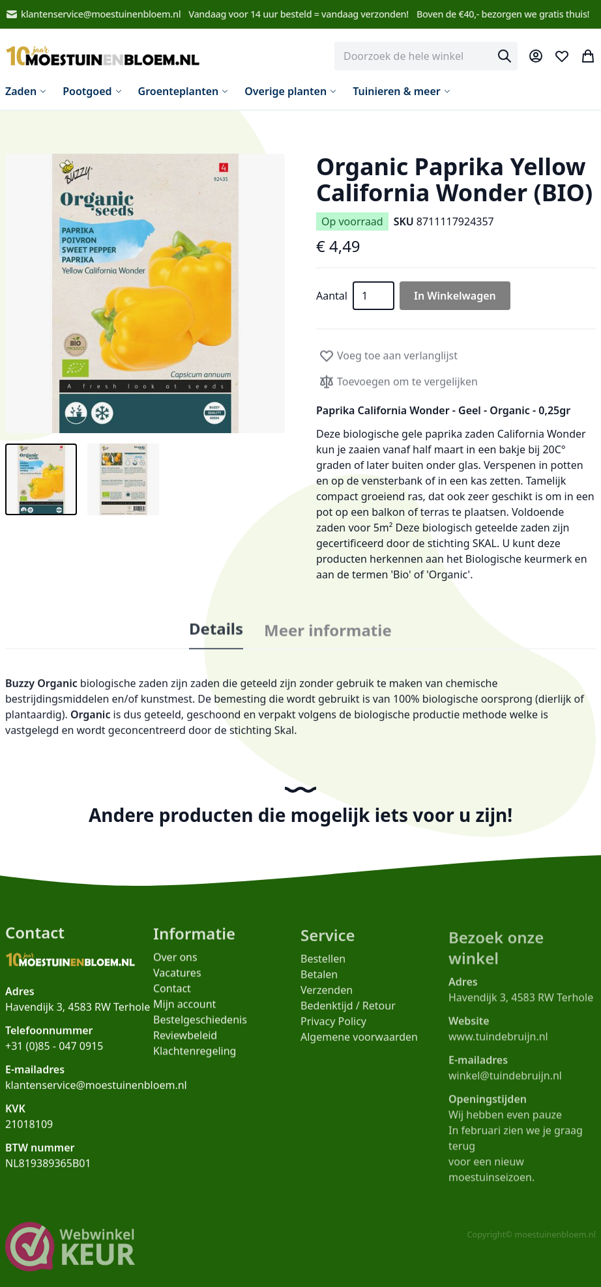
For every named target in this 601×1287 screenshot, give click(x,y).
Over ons (175, 962)
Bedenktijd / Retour (348, 1012)
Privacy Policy (333, 1028)
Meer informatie (328, 641)
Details (216, 637)
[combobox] (426, 56)
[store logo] (103, 56)
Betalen (319, 981)
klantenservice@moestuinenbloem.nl (93, 14)
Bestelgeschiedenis (200, 1024)
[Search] (504, 56)
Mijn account (184, 1009)
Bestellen (322, 965)
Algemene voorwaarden (359, 1043)
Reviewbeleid (185, 1040)
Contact (172, 993)
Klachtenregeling (194, 1056)
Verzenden (326, 996)
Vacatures (177, 977)
